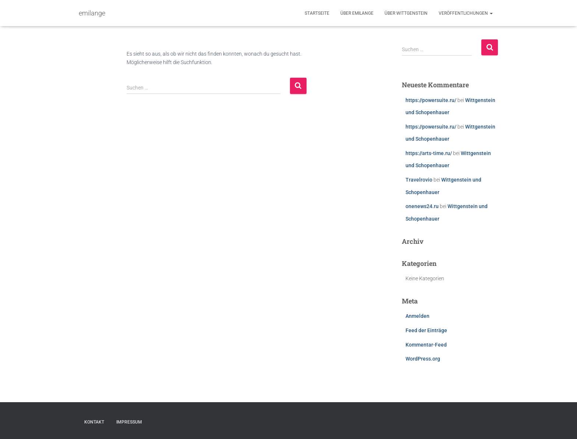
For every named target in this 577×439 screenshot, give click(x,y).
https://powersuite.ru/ (431, 100)
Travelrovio (419, 180)
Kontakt (94, 422)
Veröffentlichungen (466, 13)
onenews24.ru (422, 206)
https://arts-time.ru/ (429, 153)
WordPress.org (423, 359)
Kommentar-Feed (426, 345)
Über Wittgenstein (406, 13)
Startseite (317, 13)
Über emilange (357, 13)
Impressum (129, 422)
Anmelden (417, 316)
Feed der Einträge (426, 330)
